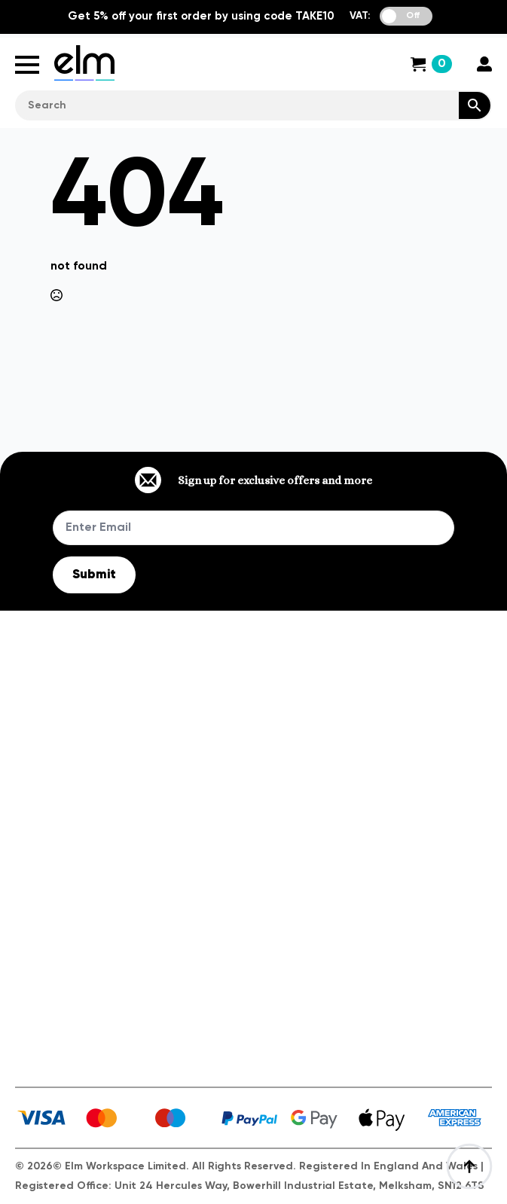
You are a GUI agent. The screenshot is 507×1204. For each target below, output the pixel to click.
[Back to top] (469, 1166)
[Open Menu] (27, 65)
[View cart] (431, 64)
